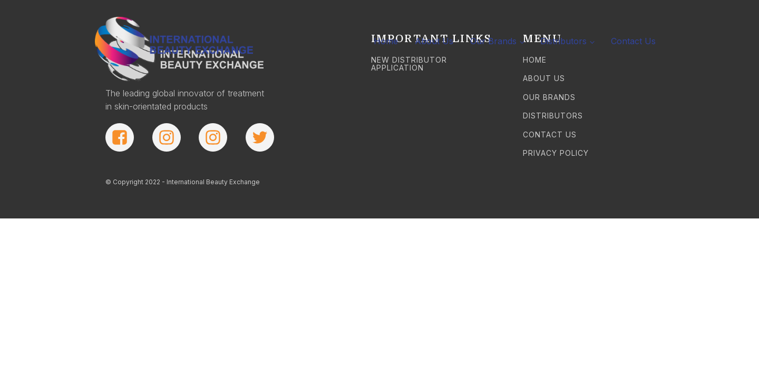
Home (386, 41)
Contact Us (633, 41)
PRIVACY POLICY (556, 153)
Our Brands (493, 41)
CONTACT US (550, 134)
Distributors (563, 41)
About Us (434, 41)
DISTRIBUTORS (553, 115)
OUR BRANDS (549, 97)
